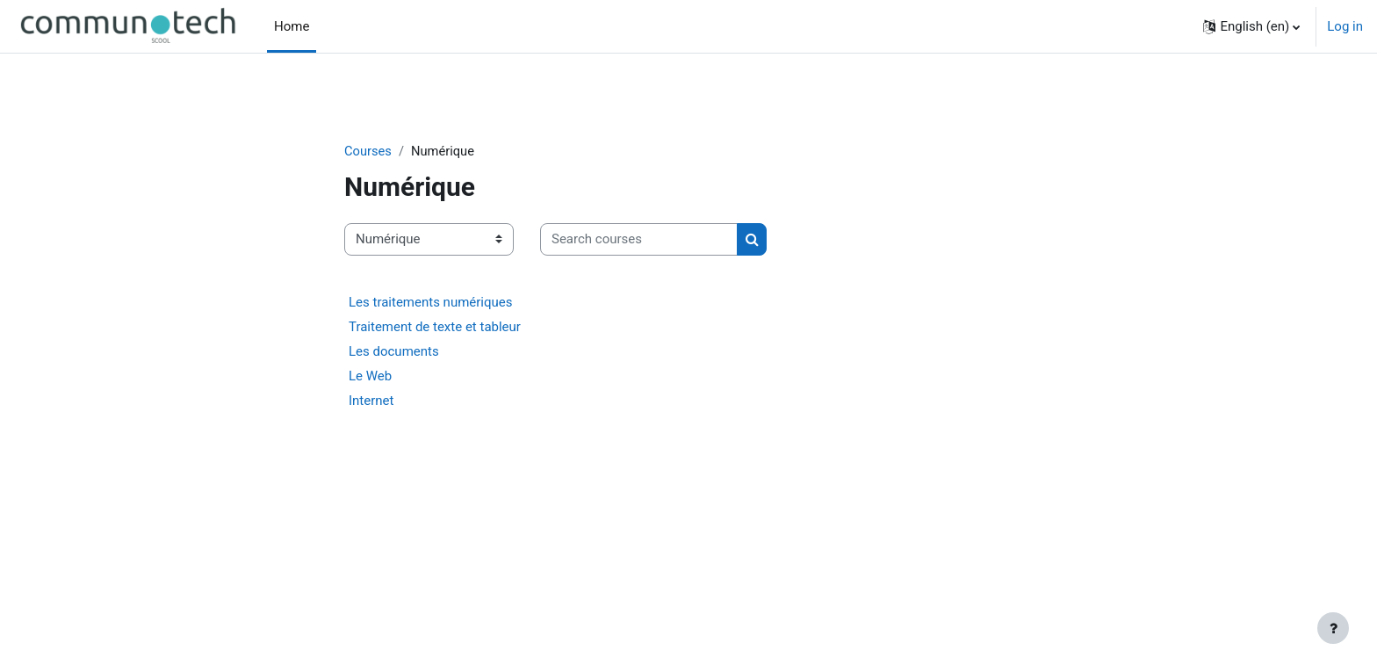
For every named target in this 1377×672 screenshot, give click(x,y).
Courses (368, 151)
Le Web (370, 377)
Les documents (394, 352)
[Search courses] (639, 240)
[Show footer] (1333, 628)
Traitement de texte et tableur (435, 328)
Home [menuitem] (291, 26)
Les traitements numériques (431, 303)
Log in (1345, 26)
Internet (371, 401)
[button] (1251, 26)
